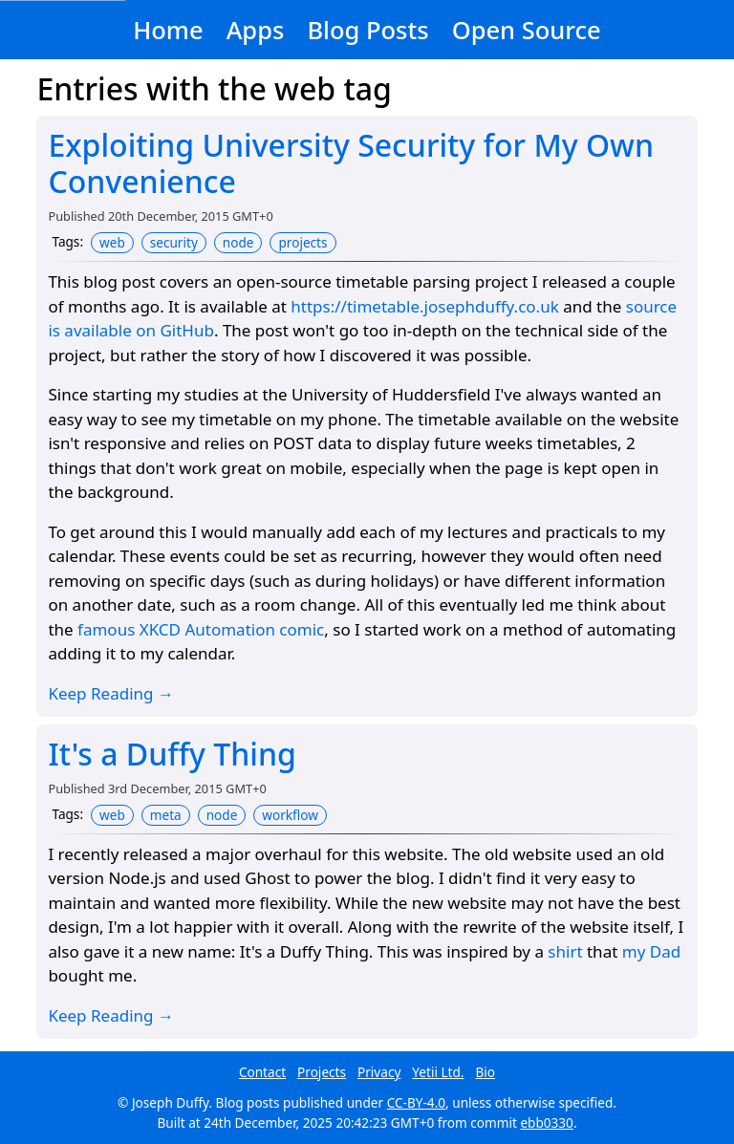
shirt (565, 951)
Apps (256, 29)
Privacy (378, 1072)
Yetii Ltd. (438, 1072)
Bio (486, 1072)
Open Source (526, 29)
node (238, 242)
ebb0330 (546, 1122)
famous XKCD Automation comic (200, 629)
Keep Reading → (111, 693)
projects (302, 242)
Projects (321, 1072)
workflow (290, 815)
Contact (262, 1072)
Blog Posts (367, 29)
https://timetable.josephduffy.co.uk (424, 306)
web (112, 242)
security (174, 242)
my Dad (651, 951)
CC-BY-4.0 (416, 1102)
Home (168, 29)
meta (166, 815)
